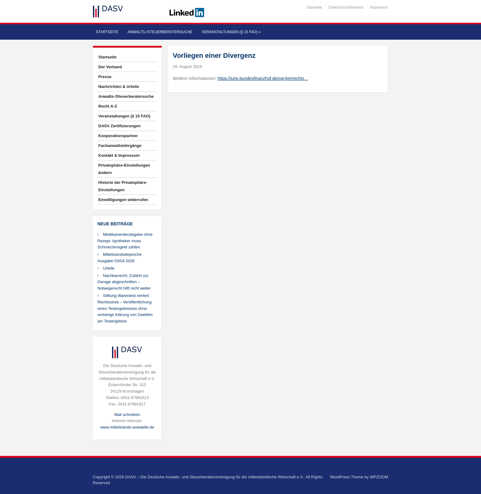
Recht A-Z (107, 106)
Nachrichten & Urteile (118, 86)
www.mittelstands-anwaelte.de (127, 427)
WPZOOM (379, 477)
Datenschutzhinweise (346, 7)
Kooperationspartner (118, 135)
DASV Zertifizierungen (119, 126)
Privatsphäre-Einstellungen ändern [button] (124, 169)
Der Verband (110, 67)
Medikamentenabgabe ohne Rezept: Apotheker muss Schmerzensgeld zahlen (125, 241)
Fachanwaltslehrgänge (120, 145)
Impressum (379, 7)
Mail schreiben (127, 414)
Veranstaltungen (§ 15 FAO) (231, 32)
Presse (105, 76)
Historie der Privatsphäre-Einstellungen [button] (122, 186)
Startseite (314, 7)
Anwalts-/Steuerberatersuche (159, 32)
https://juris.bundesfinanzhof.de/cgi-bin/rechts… (263, 78)
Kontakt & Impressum (119, 155)
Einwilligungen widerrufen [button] (123, 199)
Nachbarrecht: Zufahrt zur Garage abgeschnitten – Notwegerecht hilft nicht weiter (124, 282)
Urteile (109, 268)
